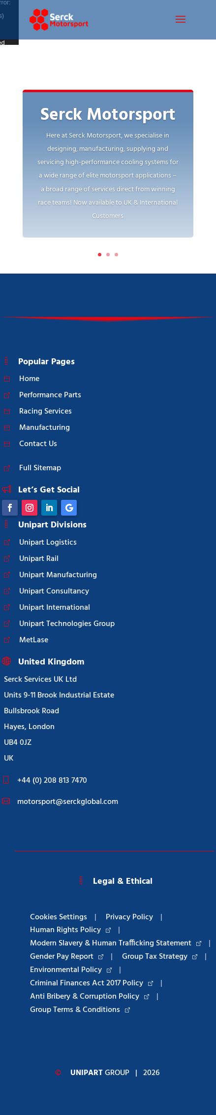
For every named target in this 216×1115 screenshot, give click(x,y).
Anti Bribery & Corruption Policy (89, 996)
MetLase (33, 640)
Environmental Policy (71, 970)
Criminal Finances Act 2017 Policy (91, 983)
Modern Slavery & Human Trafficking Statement (115, 943)
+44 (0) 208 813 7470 (52, 780)
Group (99, 1073)
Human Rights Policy (70, 930)
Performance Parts (50, 395)
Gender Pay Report (66, 956)
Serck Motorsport (108, 115)
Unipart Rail (39, 559)
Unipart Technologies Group (67, 624)
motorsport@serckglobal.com (67, 802)
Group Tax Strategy (159, 956)
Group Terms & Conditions (80, 1010)
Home (29, 379)
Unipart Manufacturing (58, 575)
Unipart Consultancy (54, 591)
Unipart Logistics (48, 542)
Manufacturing (44, 427)
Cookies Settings (58, 917)
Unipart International (54, 607)
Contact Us (38, 444)
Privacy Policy (129, 917)
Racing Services (45, 411)
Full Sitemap (40, 468)
